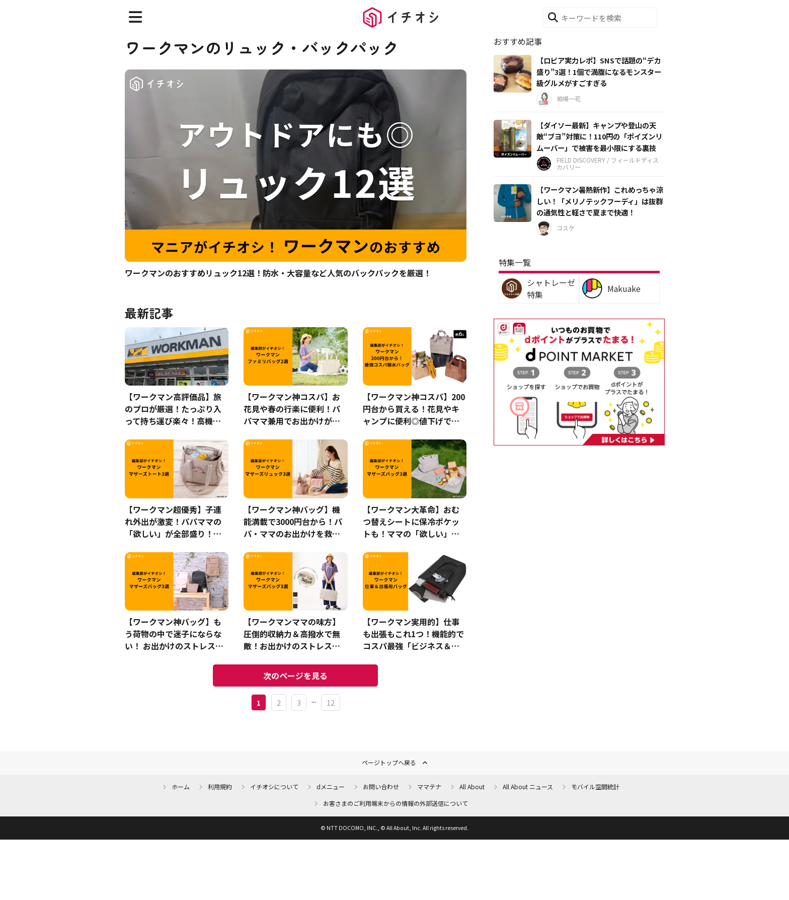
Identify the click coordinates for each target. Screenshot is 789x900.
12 (331, 702)
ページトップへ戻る (389, 762)
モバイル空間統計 (595, 786)
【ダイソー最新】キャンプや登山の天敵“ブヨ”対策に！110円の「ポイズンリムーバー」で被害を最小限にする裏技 (599, 136)
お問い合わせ (381, 786)
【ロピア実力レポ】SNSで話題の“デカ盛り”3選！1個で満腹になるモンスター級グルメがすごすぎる (598, 71)
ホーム (181, 786)
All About (472, 786)
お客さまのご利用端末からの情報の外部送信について (395, 803)
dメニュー (331, 786)
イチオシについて (274, 786)
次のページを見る (295, 675)
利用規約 (220, 786)
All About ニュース (528, 786)
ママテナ (429, 786)
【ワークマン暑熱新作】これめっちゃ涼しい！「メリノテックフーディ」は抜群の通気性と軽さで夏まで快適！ (599, 200)
